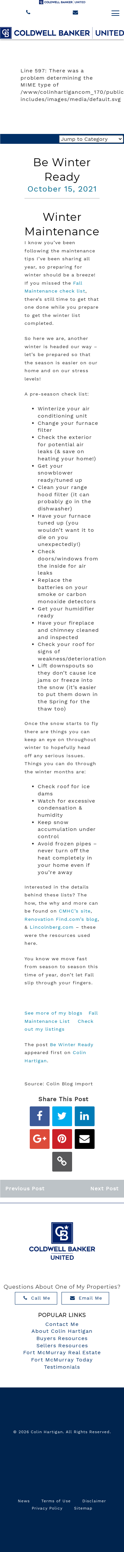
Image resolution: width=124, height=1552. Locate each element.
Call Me (36, 1298)
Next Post (104, 1188)
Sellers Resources (62, 1345)
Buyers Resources (62, 1338)
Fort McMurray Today (62, 1360)
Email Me (86, 1298)
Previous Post (25, 1188)
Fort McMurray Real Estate (62, 1352)
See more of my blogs (53, 1013)
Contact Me (62, 1324)
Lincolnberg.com (52, 927)
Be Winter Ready (72, 1044)
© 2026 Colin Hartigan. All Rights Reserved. (62, 1432)
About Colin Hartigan (62, 1331)
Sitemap (83, 1508)
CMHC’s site (75, 911)
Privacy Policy (47, 1508)
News (24, 1501)
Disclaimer (94, 1501)
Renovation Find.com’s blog (61, 919)
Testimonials (62, 1367)
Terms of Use (56, 1501)
